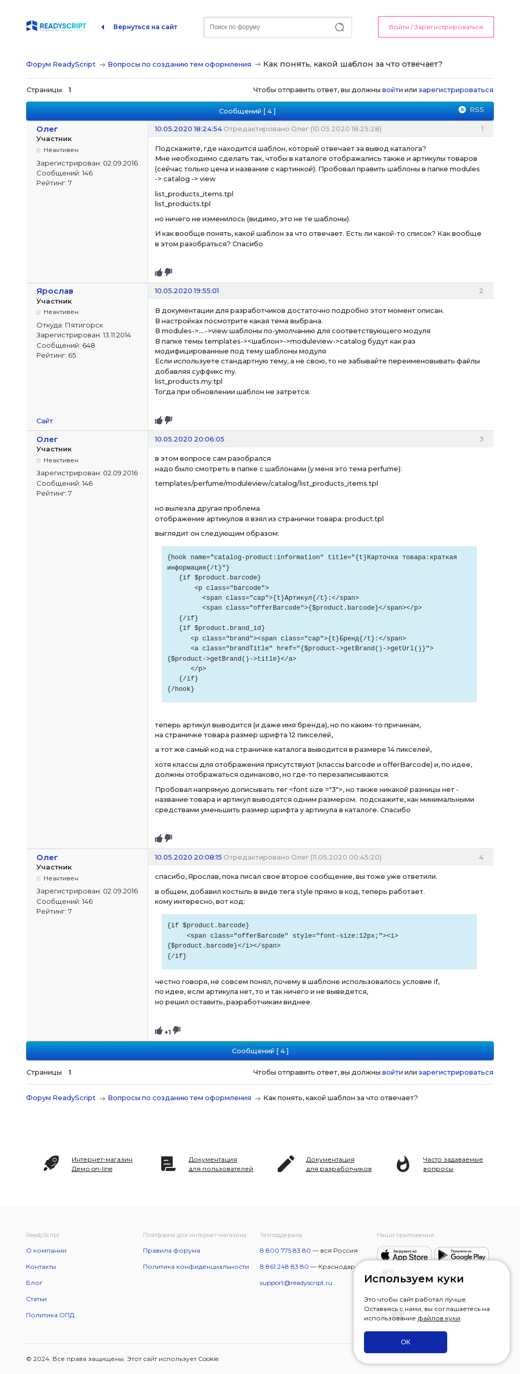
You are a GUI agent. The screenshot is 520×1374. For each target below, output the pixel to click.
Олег (47, 129)
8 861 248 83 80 (284, 1266)
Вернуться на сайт (145, 27)
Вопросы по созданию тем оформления (179, 64)
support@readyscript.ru (296, 1283)
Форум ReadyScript (61, 64)
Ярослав (54, 291)
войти (392, 89)
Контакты (41, 1266)
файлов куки (439, 1318)
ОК (405, 1342)
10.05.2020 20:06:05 (190, 439)
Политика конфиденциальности (196, 1266)
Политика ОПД (50, 1315)
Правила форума (171, 1250)
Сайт (44, 421)
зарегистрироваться (456, 89)
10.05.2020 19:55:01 (187, 290)
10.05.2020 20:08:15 (188, 857)
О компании (46, 1250)
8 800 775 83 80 (285, 1250)
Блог (34, 1283)
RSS (477, 109)
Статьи (36, 1299)
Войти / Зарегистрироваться (436, 27)
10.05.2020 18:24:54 (188, 128)
